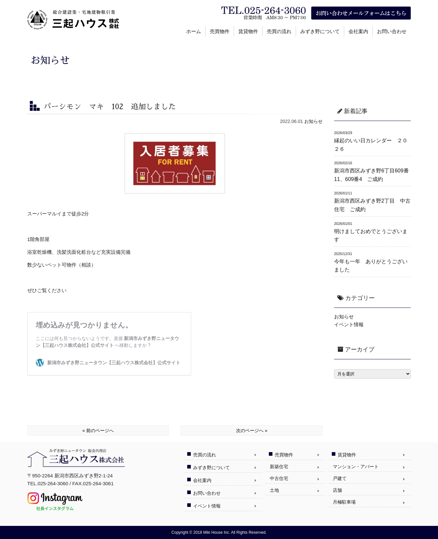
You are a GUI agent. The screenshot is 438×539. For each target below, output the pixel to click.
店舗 (337, 490)
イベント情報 (349, 324)
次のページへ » (252, 430)
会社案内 (358, 31)
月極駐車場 (344, 502)
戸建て (340, 478)
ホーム (193, 31)
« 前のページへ (98, 430)
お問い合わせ (392, 31)
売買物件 (219, 31)
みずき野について (320, 31)
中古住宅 (279, 478)
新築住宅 (279, 466)
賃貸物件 (248, 31)
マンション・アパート (356, 466)
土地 (274, 490)
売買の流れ (279, 31)
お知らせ (313, 121)
